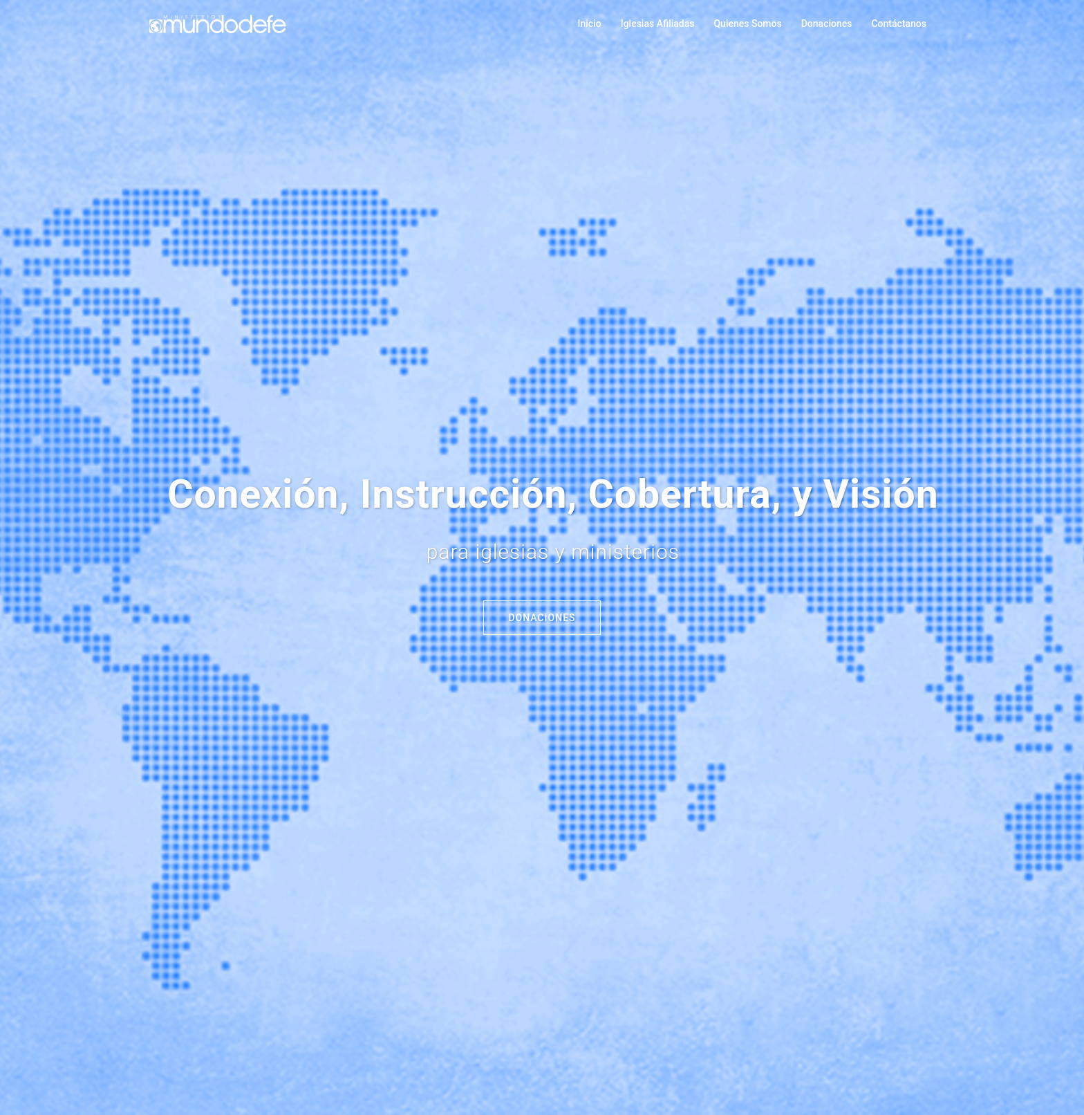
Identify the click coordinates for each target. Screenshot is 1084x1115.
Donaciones (826, 23)
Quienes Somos (747, 23)
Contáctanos (898, 23)
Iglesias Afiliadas (658, 23)
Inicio (589, 23)
